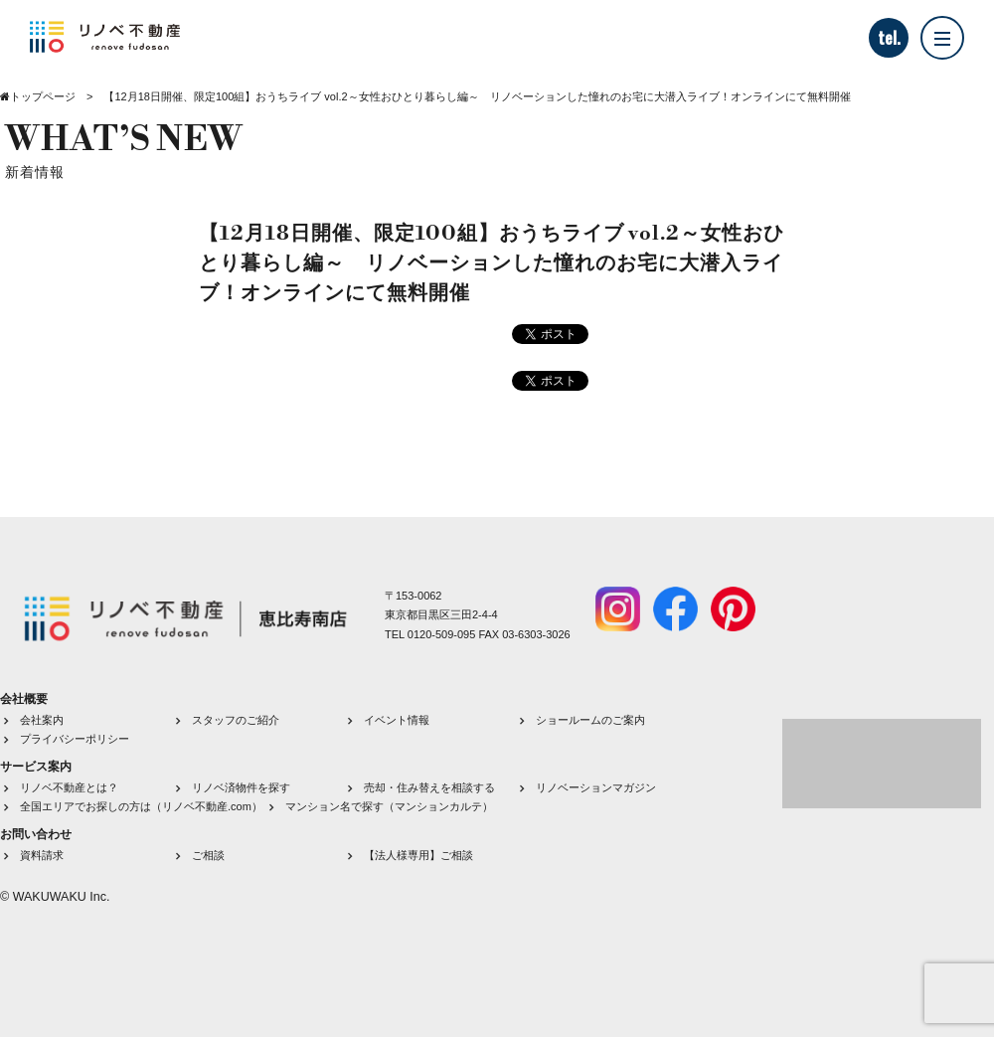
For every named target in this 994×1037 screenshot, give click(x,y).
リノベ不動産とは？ (69, 787)
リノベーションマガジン (596, 787)
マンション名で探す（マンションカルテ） (389, 806)
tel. (889, 38)
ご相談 (208, 855)
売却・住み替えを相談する (429, 787)
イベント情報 (396, 720)
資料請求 (42, 855)
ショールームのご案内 (590, 720)
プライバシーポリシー (74, 739)
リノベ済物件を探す (241, 787)
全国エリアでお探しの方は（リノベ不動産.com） (141, 806)
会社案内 (42, 720)
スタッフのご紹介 (235, 720)
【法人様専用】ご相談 (418, 855)
